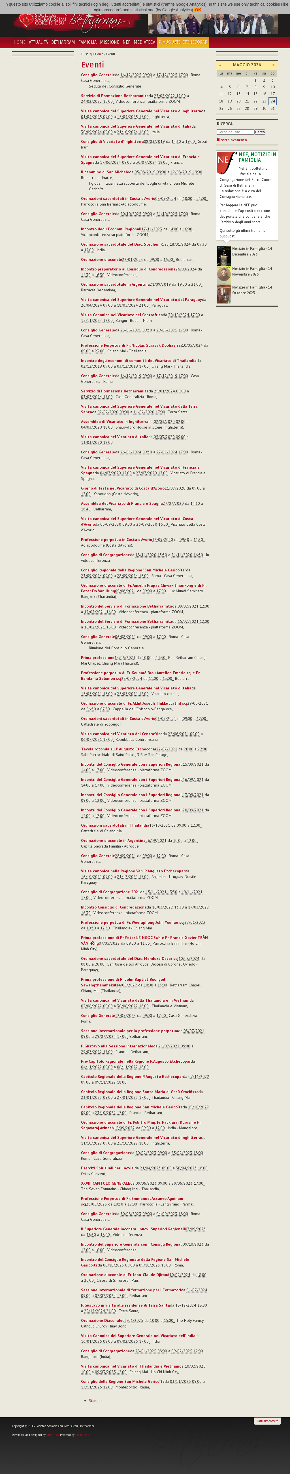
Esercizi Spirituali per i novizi (108, 1168)
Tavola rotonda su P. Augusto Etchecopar (118, 749)
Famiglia (87, 42)
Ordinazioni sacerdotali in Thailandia (115, 825)
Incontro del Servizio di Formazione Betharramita (126, 606)
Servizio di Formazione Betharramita (115, 95)
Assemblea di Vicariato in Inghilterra (114, 421)
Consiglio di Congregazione (105, 554)
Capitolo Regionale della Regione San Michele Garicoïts (132, 1107)
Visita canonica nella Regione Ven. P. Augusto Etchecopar (133, 871)
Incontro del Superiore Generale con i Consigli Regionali (132, 1244)
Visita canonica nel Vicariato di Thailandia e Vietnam (130, 1366)
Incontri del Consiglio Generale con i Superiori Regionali (132, 764)
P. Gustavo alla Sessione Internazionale (117, 1046)
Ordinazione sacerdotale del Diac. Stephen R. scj (125, 244)
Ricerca (225, 123)
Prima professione (97, 657)
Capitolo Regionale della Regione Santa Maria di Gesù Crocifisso (140, 1091)
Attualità (38, 42)
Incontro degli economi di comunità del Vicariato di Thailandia (139, 360)
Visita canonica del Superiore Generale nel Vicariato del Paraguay (141, 299)
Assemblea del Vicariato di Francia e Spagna (122, 503)
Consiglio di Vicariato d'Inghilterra (112, 141)
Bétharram (63, 42)
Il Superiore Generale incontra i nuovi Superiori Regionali (133, 1228)
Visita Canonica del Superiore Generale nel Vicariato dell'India (138, 1335)
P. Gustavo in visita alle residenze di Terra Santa (125, 1305)
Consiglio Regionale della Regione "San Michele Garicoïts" (133, 570)
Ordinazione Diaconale (101, 1320)
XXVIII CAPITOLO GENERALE (105, 1183)
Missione (109, 42)
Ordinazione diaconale (101, 259)
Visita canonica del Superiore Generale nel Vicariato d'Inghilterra (141, 110)
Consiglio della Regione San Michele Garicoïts (123, 1381)
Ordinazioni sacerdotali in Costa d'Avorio (118, 198)
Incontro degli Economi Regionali (111, 229)
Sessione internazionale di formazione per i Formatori (131, 1289)
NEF (126, 42)
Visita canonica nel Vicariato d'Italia (114, 436)
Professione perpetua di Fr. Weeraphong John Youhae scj (132, 922)
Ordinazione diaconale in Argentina (113, 840)
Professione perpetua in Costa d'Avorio (116, 539)
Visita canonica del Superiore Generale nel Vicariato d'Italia (136, 126)
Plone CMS (82, 1435)
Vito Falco (52, 1435)
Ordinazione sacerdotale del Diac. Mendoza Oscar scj (129, 958)
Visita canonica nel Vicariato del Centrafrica (122, 733)
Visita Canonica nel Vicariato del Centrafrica (122, 314)
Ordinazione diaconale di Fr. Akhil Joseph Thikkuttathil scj (134, 703)
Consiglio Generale (98, 74)
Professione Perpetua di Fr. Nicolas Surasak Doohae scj (131, 345)
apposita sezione (255, 210)
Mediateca (144, 42)
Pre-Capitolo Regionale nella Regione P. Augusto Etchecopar (136, 1061)
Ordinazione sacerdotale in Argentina (115, 284)
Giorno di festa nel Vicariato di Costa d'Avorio (123, 488)
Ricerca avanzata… (233, 139)
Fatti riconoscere (267, 1421)
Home (19, 42)
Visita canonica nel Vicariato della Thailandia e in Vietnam (135, 1000)
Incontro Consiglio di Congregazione (114, 907)
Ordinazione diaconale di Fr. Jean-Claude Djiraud (125, 1274)
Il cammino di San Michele (105, 171)
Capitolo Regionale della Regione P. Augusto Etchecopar (132, 1076)
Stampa (95, 1400)
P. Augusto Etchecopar (183, 42)
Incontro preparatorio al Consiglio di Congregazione (128, 269)
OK (197, 10)
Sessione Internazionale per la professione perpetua (129, 1030)
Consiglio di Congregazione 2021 (110, 891)
